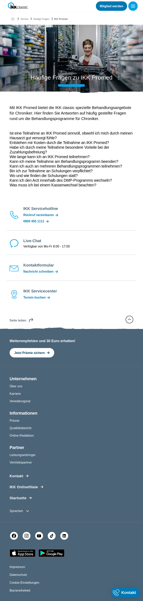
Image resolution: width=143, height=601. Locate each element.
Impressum (17, 567)
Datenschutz (18, 574)
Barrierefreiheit (20, 590)
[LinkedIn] (64, 536)
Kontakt (16, 476)
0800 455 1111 (36, 221)
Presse (14, 420)
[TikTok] (51, 536)
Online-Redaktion (22, 435)
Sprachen (16, 511)
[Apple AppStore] (23, 553)
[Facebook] (14, 536)
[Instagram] (26, 536)
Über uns (16, 386)
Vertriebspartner (21, 462)
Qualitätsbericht (20, 428)
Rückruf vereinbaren (41, 215)
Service (24, 19)
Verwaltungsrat (20, 401)
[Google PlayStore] (51, 553)
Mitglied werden (111, 6)
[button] (129, 319)
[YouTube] (39, 536)
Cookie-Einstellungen (24, 582)
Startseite (18, 498)
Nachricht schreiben (41, 272)
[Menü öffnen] (133, 6)
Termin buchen (37, 298)
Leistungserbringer (23, 455)
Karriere (15, 393)
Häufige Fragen (41, 19)
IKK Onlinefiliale (24, 487)
